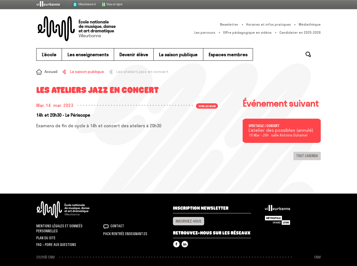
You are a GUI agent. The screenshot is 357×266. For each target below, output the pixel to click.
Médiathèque (310, 24)
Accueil (51, 71)
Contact (117, 226)
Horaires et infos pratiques (268, 24)
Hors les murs (207, 106)
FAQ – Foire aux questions (56, 244)
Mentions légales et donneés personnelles (59, 228)
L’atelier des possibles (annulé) (281, 130)
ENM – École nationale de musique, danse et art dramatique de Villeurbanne (87, 29)
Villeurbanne (277, 209)
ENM (70, 210)
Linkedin (184, 244)
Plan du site (46, 238)
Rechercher (308, 54)
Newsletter (229, 24)
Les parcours (204, 32)
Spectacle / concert (264, 126)
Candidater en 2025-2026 (300, 32)
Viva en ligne (111, 4)
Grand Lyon (277, 220)
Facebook (176, 244)
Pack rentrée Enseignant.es (125, 233)
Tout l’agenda (307, 155)
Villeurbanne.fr (84, 4)
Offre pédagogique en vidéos (247, 32)
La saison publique (87, 71)
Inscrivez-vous (188, 221)
